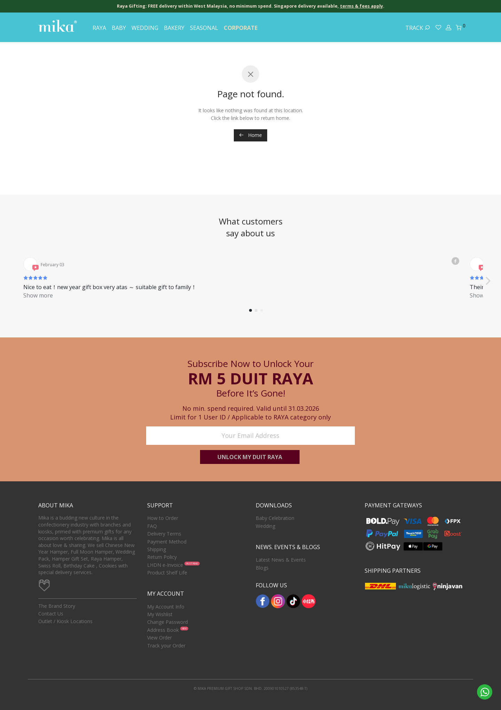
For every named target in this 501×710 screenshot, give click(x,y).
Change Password (167, 622)
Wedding (145, 28)
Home (250, 135)
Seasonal (204, 28)
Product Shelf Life (167, 572)
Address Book (163, 630)
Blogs (262, 567)
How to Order (162, 518)
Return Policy (162, 557)
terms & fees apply (361, 6)
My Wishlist (160, 614)
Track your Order (166, 645)
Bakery (174, 28)
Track (417, 28)
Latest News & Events (281, 559)
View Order (159, 637)
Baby (119, 28)
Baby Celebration (275, 518)
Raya (99, 28)
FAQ (152, 526)
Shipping (156, 549)
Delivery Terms (164, 533)
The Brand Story (56, 606)
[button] (488, 268)
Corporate (240, 28)
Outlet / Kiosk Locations (65, 621)
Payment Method (166, 541)
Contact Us (50, 613)
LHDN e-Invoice (165, 565)
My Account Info (165, 606)
